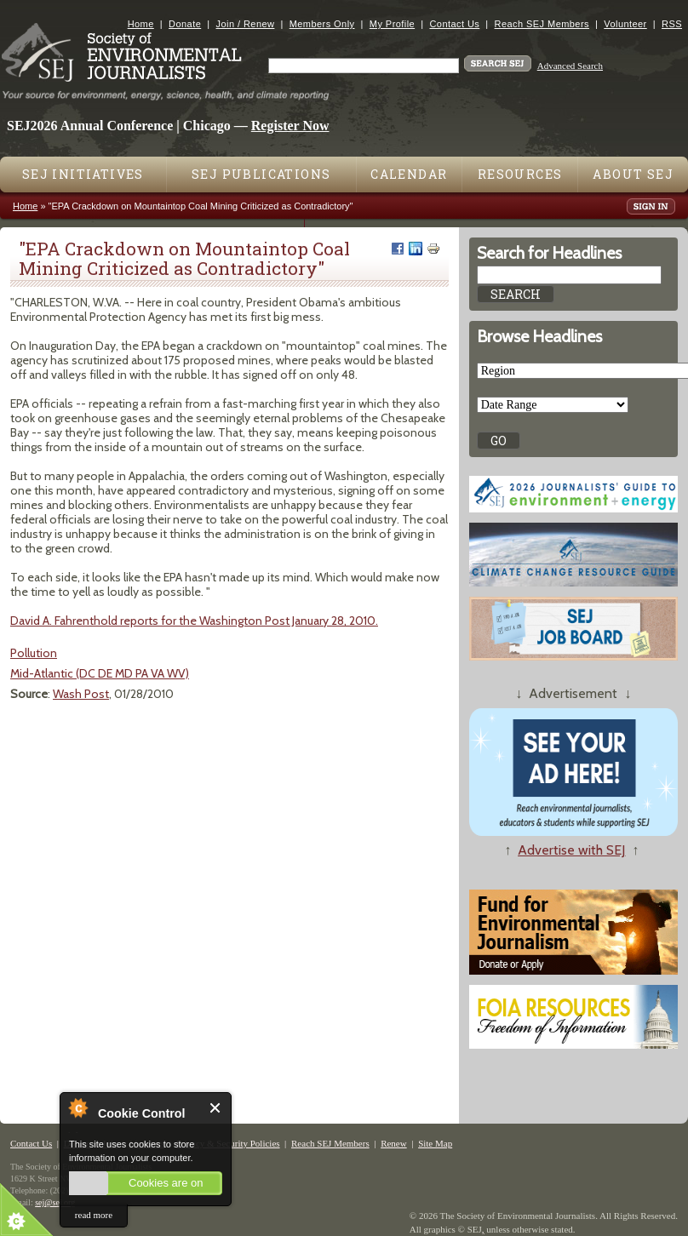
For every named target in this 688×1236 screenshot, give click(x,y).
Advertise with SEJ (571, 850)
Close (215, 1107)
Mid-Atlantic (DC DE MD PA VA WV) (99, 673)
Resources (520, 174)
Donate (185, 24)
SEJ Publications (261, 174)
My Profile (392, 24)
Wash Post (81, 693)
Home (141, 24)
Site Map (435, 1143)
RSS (672, 24)
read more (93, 1215)
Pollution (33, 653)
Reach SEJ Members (542, 24)
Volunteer (625, 24)
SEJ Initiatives (83, 174)
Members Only (322, 24)
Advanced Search (570, 65)
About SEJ (633, 174)
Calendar (408, 174)
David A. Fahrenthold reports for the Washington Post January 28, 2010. (194, 620)
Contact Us (454, 24)
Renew (394, 1143)
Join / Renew (245, 24)
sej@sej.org (55, 1202)
